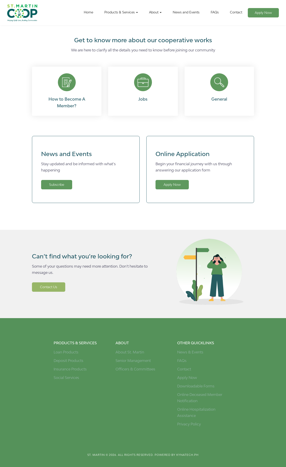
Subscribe (56, 184)
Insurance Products (70, 369)
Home (88, 12)
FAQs (215, 12)
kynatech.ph (187, 454)
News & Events (190, 352)
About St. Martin (130, 352)
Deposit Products (68, 360)
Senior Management (133, 360)
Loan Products (66, 352)
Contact (236, 12)
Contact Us (48, 287)
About (155, 12)
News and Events (186, 12)
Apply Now (263, 13)
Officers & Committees (135, 369)
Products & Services (121, 12)
